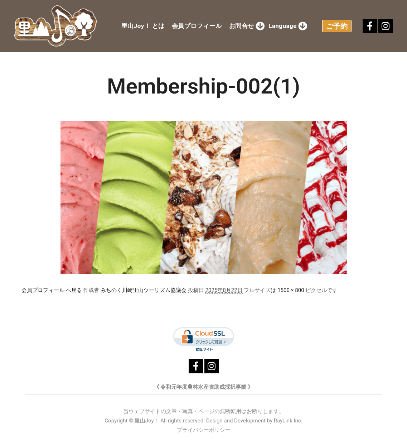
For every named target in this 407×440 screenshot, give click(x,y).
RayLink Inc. (288, 420)
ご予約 (337, 26)
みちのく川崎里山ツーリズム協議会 (143, 290)
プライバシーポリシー (204, 430)
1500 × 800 (290, 290)
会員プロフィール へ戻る (51, 290)
